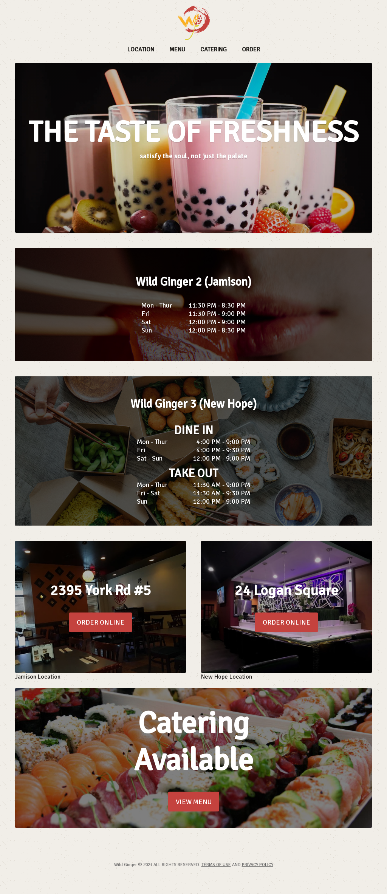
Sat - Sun (150, 458)
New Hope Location (226, 677)
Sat (146, 322)
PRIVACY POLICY (257, 865)
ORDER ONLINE (100, 622)
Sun (146, 330)
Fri (145, 313)
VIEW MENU (194, 802)
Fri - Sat (148, 493)
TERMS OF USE (216, 865)
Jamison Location (37, 677)
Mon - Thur (156, 305)
